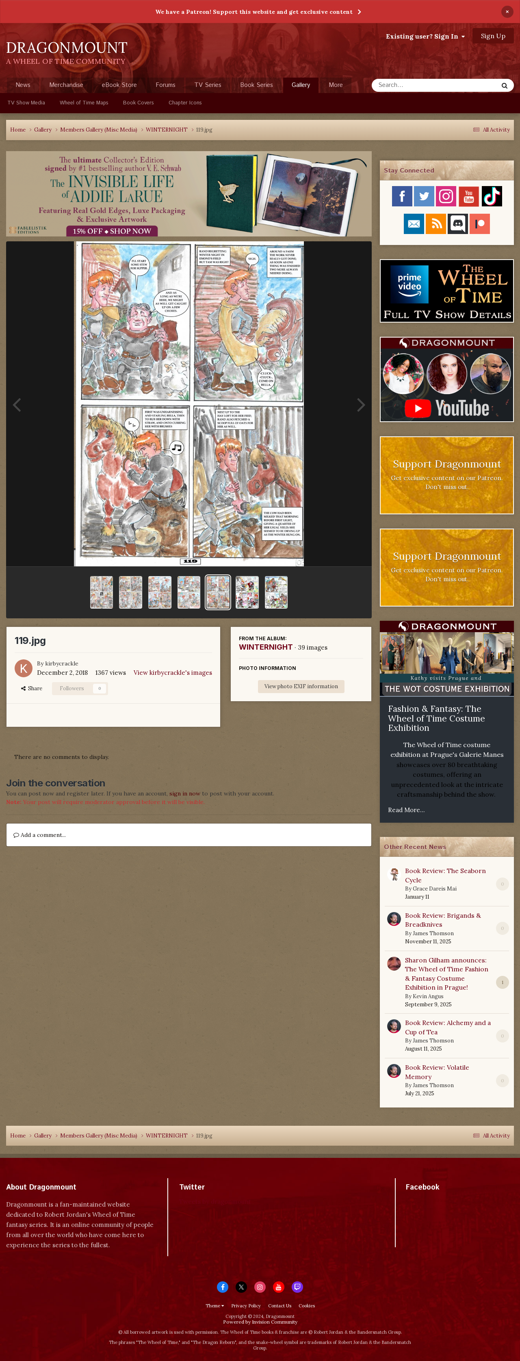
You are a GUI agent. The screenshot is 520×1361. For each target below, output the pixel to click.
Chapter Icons (185, 103)
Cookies (307, 1306)
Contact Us (279, 1306)
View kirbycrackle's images (173, 672)
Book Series (256, 85)
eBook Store (119, 85)
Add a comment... (39, 835)
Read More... (406, 810)
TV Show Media (26, 103)
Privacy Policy (246, 1306)
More (336, 85)
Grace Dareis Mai (435, 888)
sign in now (184, 793)
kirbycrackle (61, 663)
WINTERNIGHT (266, 647)
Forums (166, 85)
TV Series (207, 85)
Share (31, 688)
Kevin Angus (428, 996)
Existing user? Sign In (425, 36)
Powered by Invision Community (260, 1322)
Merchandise (66, 85)
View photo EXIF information (301, 686)
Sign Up (493, 36)
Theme (215, 1306)
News (22, 85)
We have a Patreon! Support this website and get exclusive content (254, 11)
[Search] (413, 85)
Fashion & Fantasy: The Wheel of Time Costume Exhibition (436, 718)
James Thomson (433, 933)
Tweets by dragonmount (215, 1201)
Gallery (301, 87)
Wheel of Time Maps (84, 103)
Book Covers (138, 103)
